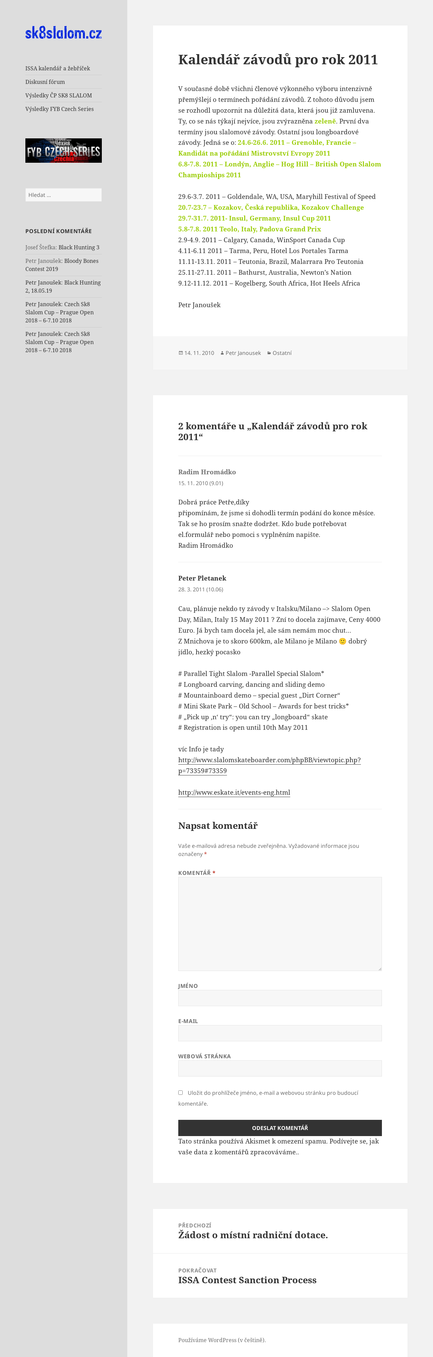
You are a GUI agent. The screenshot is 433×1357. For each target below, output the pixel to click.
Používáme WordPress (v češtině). (222, 1340)
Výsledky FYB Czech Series (59, 109)
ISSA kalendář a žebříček (57, 68)
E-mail (188, 1021)
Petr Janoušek (43, 282)
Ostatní (282, 353)
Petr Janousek (243, 353)
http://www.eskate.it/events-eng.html (234, 792)
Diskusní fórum (45, 82)
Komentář (196, 873)
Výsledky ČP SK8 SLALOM (58, 95)
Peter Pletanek (202, 578)
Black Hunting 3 (79, 247)
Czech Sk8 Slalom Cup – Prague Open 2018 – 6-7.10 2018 (59, 312)
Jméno (188, 986)
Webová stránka (204, 1056)
